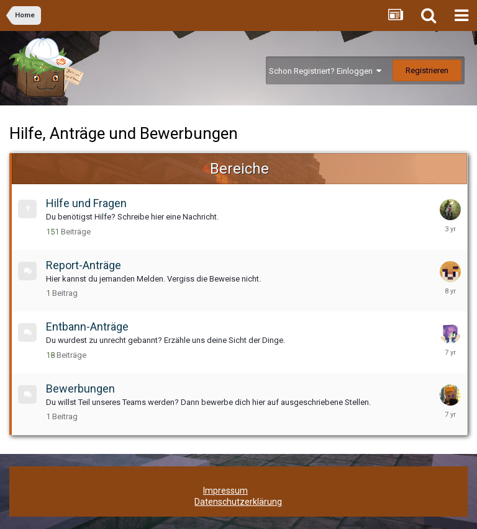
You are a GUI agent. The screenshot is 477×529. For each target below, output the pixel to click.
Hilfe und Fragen (86, 203)
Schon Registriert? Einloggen (325, 71)
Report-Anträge (83, 265)
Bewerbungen (80, 388)
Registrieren (427, 70)
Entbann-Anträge (87, 326)
